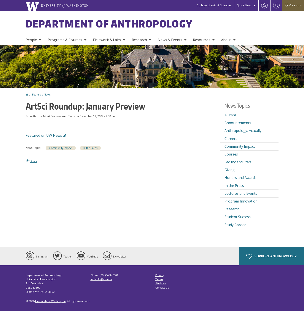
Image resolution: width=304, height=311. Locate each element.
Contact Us (162, 288)
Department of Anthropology (109, 24)
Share (32, 161)
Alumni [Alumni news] (230, 115)
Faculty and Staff (237, 162)
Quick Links (244, 5)
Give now (293, 5)
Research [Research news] (231, 209)
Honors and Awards (240, 177)
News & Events (170, 39)
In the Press (90, 148)
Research (139, 39)
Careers (230, 138)
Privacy (159, 275)
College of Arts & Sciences (214, 5)
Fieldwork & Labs (107, 39)
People (31, 39)
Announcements (237, 122)
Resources (201, 39)
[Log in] (264, 5)
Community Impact (60, 148)
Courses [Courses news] (231, 154)
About (226, 39)
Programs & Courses (65, 39)
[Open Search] (276, 5)
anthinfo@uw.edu (101, 279)
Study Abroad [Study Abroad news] (235, 224)
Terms (159, 279)
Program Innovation (241, 201)
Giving (229, 169)
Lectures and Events (240, 193)
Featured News (41, 94)
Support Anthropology (271, 256)
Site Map (160, 283)
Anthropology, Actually (242, 130)
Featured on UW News (46, 135)
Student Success (237, 216)
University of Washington (50, 301)
